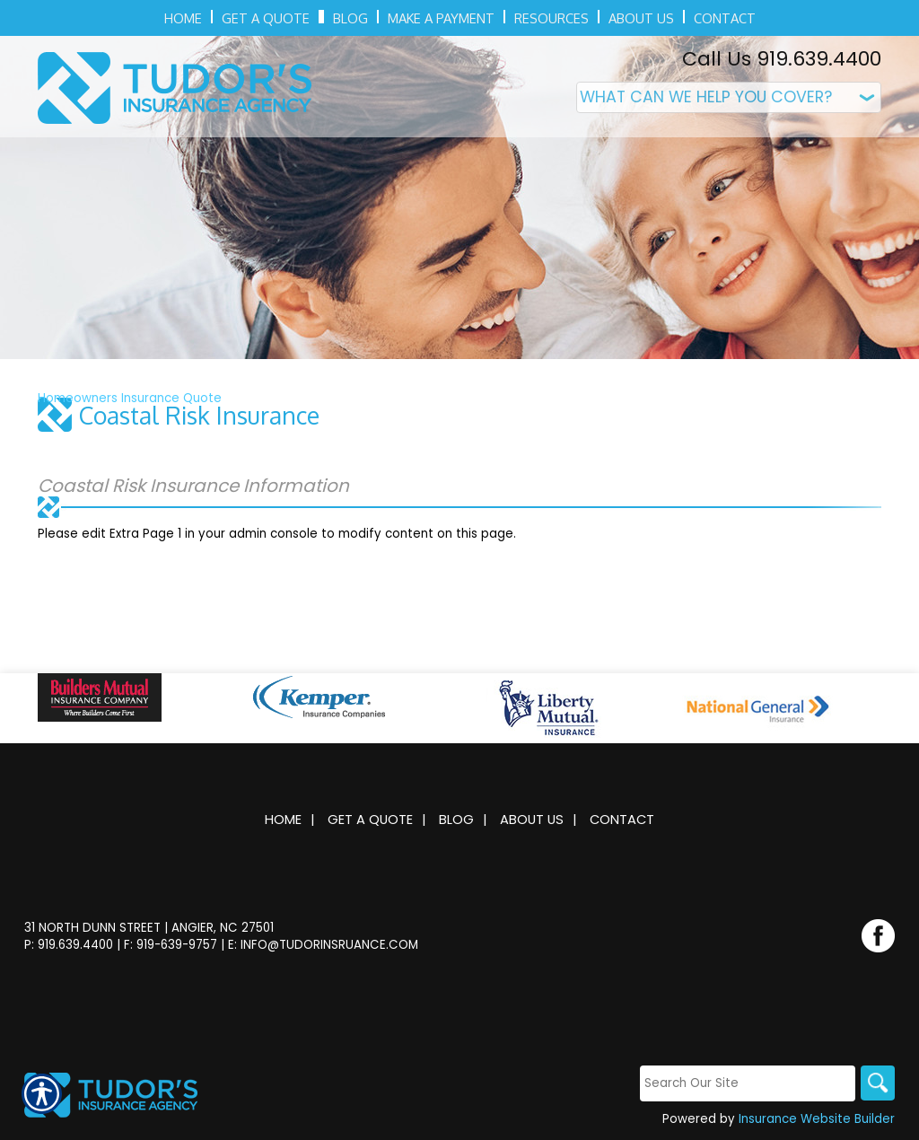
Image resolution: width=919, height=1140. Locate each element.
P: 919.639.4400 (68, 944)
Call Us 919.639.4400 (781, 59)
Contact (622, 820)
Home (283, 820)
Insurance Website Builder (817, 1119)
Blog (456, 820)
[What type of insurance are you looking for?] (728, 97)
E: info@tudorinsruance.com (323, 944)
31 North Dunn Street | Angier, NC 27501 (149, 927)
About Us (532, 820)
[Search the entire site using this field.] (745, 1084)
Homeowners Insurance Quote (130, 398)
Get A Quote (370, 820)
